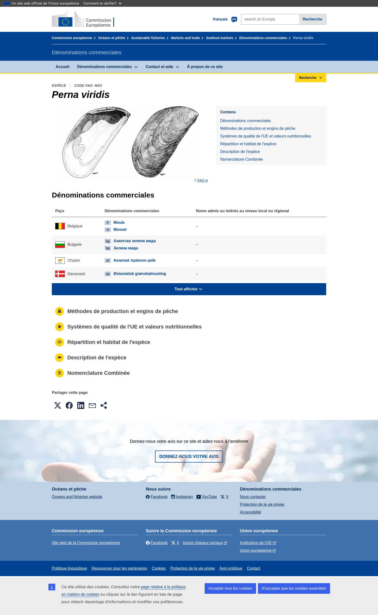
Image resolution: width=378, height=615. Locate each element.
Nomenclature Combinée (241, 159)
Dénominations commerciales (263, 38)
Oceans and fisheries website (77, 497)
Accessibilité (250, 512)
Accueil (62, 67)
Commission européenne (72, 38)
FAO (200, 180)
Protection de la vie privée (262, 504)
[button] (57, 405)
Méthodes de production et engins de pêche (257, 128)
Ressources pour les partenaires (119, 568)
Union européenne (256, 550)
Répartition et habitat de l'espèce (248, 144)
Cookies (159, 568)
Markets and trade (185, 38)
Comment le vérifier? (102, 3)
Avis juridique (230, 568)
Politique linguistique (69, 568)
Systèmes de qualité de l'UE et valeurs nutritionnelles (265, 136)
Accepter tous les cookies (230, 588)
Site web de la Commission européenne (86, 543)
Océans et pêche (111, 38)
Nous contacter (253, 497)
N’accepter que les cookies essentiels (294, 588)
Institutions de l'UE (256, 543)
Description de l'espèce (240, 152)
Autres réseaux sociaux (203, 543)
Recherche (312, 19)
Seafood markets (219, 38)
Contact (253, 568)
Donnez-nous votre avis (189, 456)
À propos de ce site (205, 67)
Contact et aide (159, 67)
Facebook (157, 543)
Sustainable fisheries (148, 38)
